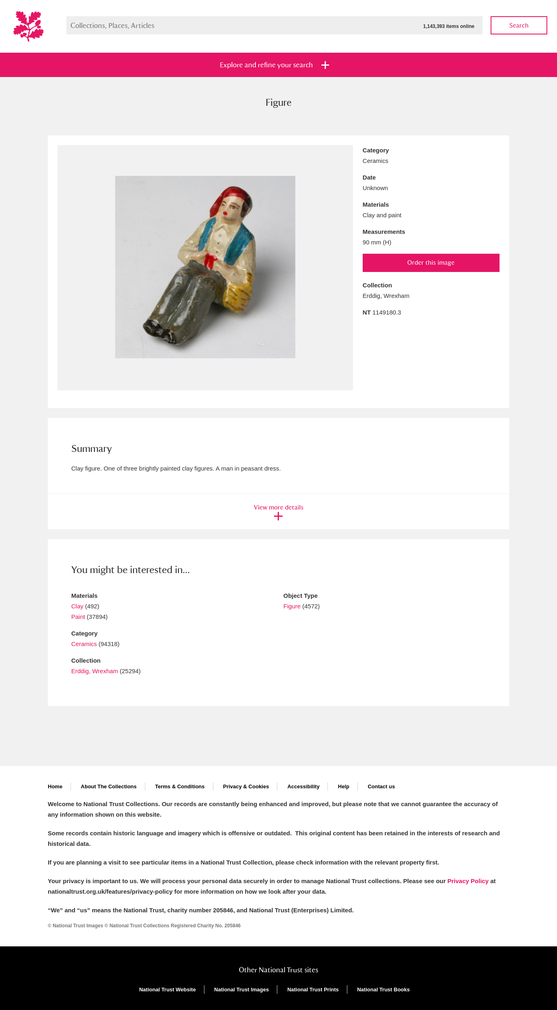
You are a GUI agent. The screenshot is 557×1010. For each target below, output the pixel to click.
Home (55, 786)
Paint (78, 616)
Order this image (431, 262)
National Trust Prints (313, 989)
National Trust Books (383, 989)
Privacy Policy (468, 880)
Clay (77, 606)
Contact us (381, 786)
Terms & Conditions (180, 786)
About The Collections (109, 786)
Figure (292, 606)
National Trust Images (241, 989)
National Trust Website (167, 989)
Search (519, 25)
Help (343, 786)
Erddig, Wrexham (94, 671)
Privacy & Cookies (246, 786)
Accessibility (303, 786)
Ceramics (84, 643)
